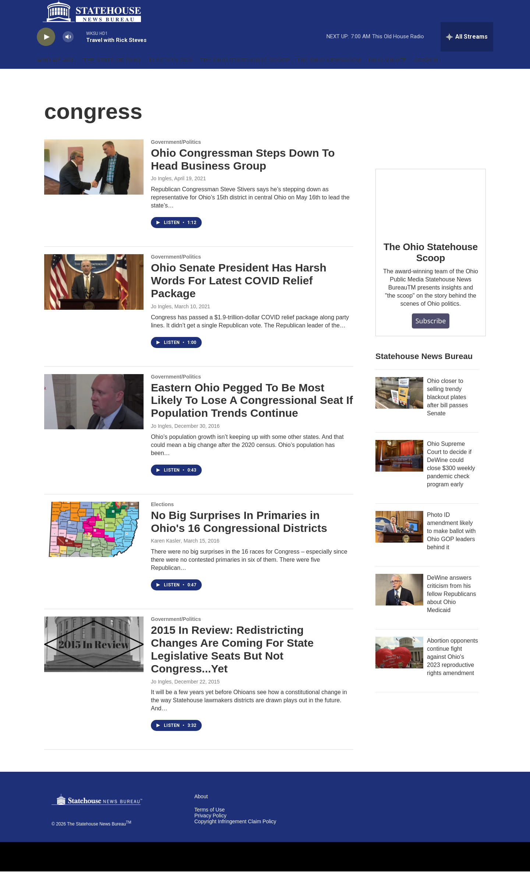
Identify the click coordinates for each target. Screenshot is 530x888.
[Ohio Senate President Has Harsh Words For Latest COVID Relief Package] (94, 298)
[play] (46, 53)
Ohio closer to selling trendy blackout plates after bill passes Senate (447, 413)
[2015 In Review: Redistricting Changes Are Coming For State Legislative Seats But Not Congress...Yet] (94, 660)
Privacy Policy (210, 832)
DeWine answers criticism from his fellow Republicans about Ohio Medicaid (451, 610)
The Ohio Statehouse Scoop (245, 76)
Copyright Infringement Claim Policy (235, 838)
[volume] (68, 53)
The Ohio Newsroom (329, 76)
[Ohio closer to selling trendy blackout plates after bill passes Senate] (399, 409)
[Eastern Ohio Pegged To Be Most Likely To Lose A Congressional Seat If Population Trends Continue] (94, 418)
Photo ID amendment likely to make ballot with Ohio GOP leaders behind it (451, 547)
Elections (162, 521)
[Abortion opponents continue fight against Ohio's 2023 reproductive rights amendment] (399, 669)
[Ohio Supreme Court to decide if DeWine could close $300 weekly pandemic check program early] (399, 472)
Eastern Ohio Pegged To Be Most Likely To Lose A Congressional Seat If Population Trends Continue (252, 417)
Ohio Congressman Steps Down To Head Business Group (243, 175)
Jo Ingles (161, 195)
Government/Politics (176, 158)
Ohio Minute (387, 76)
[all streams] (467, 53)
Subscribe (431, 337)
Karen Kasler (166, 557)
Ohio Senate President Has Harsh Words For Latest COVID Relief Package (238, 297)
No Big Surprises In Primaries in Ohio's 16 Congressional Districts (239, 538)
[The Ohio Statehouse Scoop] (430, 217)
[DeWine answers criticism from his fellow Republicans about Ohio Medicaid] (399, 606)
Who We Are (56, 76)
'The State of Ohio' (112, 76)
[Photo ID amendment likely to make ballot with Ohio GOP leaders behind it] (399, 543)
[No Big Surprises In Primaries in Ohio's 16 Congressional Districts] (94, 545)
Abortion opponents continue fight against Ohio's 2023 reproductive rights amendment (452, 673)
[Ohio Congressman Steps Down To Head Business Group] (94, 183)
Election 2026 (170, 76)
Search (426, 76)
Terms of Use (209, 826)
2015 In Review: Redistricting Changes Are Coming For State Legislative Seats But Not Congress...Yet (232, 665)
